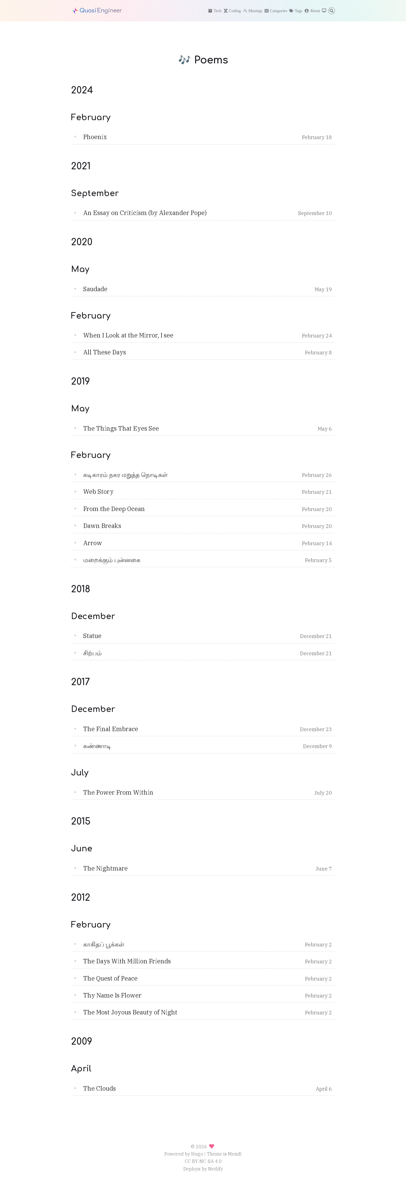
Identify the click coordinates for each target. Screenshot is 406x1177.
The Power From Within (118, 792)
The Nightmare (105, 868)
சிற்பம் (92, 653)
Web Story (98, 492)
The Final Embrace (110, 729)
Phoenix (95, 137)
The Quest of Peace (110, 978)
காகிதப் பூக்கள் (103, 944)
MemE (235, 1154)
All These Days (104, 352)
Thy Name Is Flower (112, 995)
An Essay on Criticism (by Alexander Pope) (145, 213)
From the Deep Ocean (114, 509)
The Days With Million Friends (127, 961)
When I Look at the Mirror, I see (128, 335)
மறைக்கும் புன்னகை (111, 560)
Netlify (215, 1169)
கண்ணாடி (97, 746)
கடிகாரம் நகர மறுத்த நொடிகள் (125, 475)
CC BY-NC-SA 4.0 (203, 1161)
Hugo (197, 1154)
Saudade (95, 289)
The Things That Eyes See (121, 428)
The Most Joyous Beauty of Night (130, 1012)
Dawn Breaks (102, 526)
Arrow (92, 543)
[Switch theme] (324, 11)
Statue (92, 636)
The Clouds (99, 1088)
